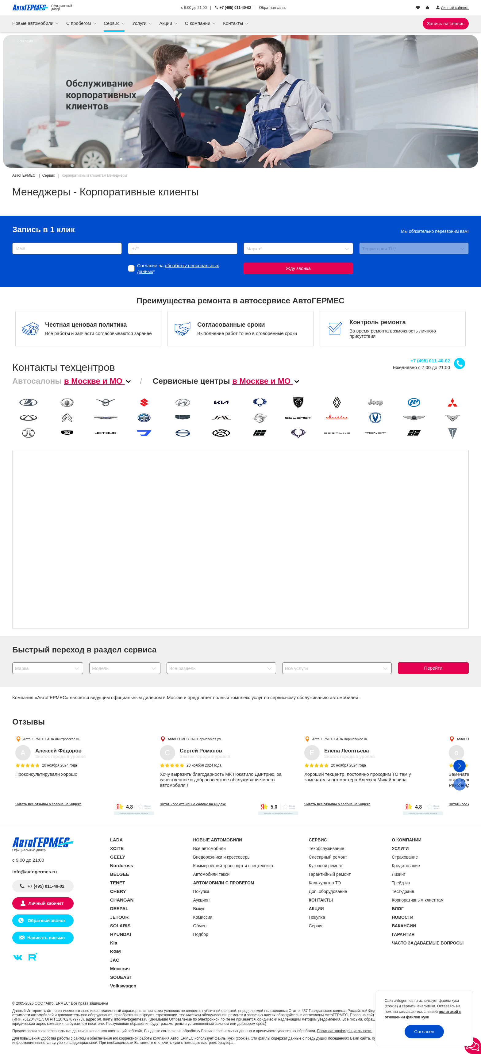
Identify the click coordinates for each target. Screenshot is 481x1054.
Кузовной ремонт (326, 865)
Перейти (433, 668)
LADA (116, 839)
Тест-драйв (403, 891)
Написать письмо (46, 937)
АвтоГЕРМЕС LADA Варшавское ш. (340, 738)
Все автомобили (209, 848)
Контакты (233, 23)
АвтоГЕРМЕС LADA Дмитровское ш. (51, 738)
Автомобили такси (211, 874)
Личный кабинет (46, 903)
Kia (113, 942)
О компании (198, 23)
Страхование (405, 857)
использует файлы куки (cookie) (221, 1038)
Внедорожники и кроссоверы (222, 857)
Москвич (120, 968)
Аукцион (201, 900)
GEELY (117, 857)
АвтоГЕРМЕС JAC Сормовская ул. (195, 738)
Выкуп (199, 908)
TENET (117, 882)
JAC (114, 960)
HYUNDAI (120, 934)
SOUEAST (121, 977)
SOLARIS (120, 925)
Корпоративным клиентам (418, 900)
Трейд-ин (401, 882)
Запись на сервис (445, 23)
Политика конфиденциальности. (344, 1031)
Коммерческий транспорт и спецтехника (233, 865)
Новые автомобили (33, 23)
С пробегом (79, 23)
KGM (115, 951)
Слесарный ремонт (328, 857)
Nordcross (121, 865)
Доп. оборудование (328, 891)
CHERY (118, 891)
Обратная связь (272, 8)
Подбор (200, 934)
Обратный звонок (45, 920)
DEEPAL (119, 908)
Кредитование (406, 865)
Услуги (140, 23)
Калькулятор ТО (325, 882)
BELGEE (119, 874)
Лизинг (398, 874)
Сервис (112, 23)
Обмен (200, 925)
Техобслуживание (326, 848)
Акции (166, 23)
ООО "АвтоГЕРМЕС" (52, 1003)
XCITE (117, 848)
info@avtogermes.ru (34, 871)
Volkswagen (123, 985)
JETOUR (119, 917)
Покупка (201, 891)
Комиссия (203, 917)
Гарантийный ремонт (330, 874)
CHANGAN (122, 899)
